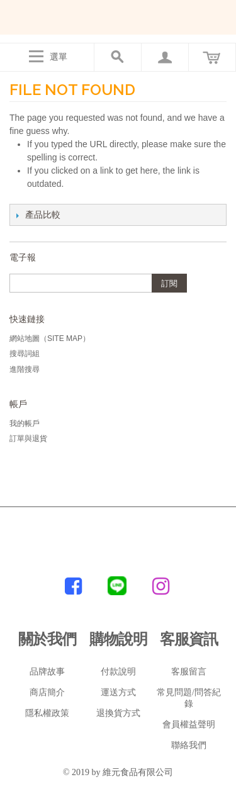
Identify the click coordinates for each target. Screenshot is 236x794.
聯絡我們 (188, 745)
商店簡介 (47, 692)
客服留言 (188, 671)
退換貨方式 (118, 713)
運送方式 (118, 692)
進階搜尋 (24, 369)
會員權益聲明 (188, 724)
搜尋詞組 (24, 353)
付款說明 (118, 671)
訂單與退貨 (28, 438)
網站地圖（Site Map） (49, 338)
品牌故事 (47, 671)
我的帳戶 (24, 423)
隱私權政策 (47, 713)
